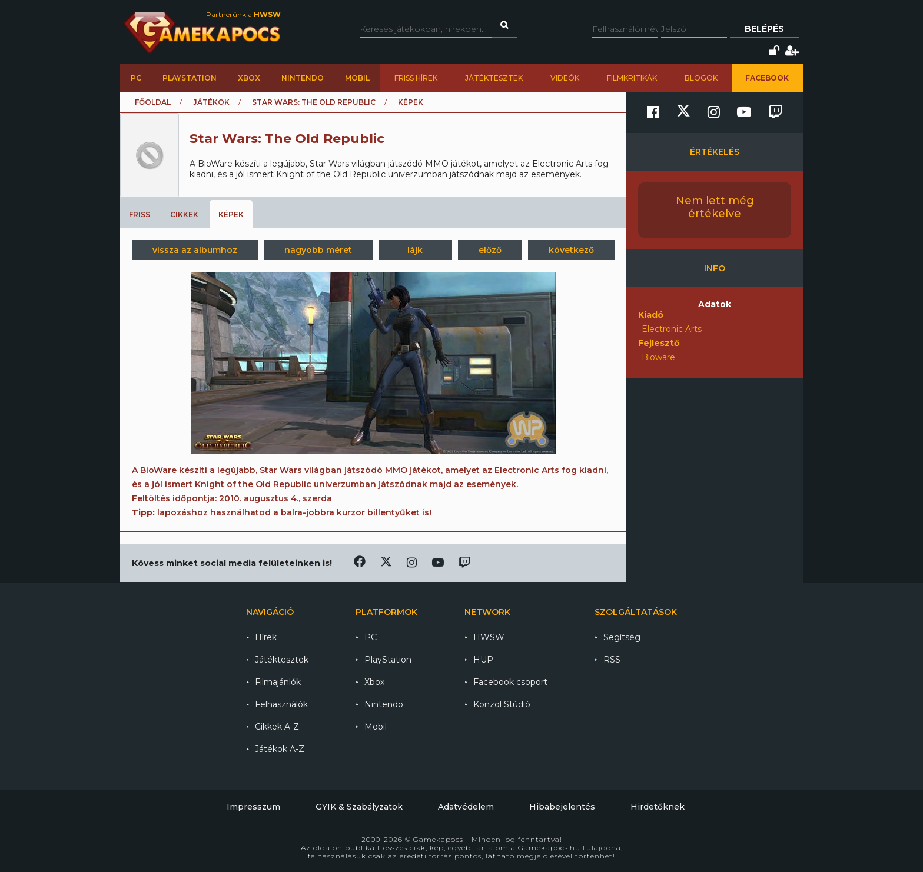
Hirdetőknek (657, 806)
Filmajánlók (278, 682)
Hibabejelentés (562, 806)
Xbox (249, 78)
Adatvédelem (466, 806)
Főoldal (153, 102)
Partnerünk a (243, 14)
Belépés (764, 29)
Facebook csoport (510, 682)
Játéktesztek (494, 78)
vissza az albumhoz (194, 250)
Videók (564, 78)
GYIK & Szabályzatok (359, 806)
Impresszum (253, 806)
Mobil (357, 78)
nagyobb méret (318, 250)
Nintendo (302, 78)
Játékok (211, 102)
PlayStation (189, 78)
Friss (139, 214)
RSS (611, 659)
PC (136, 78)
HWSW (488, 637)
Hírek (266, 637)
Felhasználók (281, 704)
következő (571, 250)
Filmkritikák (632, 78)
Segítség (621, 637)
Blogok (701, 78)
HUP (483, 659)
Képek (231, 214)
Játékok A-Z (279, 749)
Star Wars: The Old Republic (314, 102)
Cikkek (184, 214)
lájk (415, 250)
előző (490, 250)
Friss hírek (415, 78)
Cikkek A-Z (277, 726)
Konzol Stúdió (501, 704)
